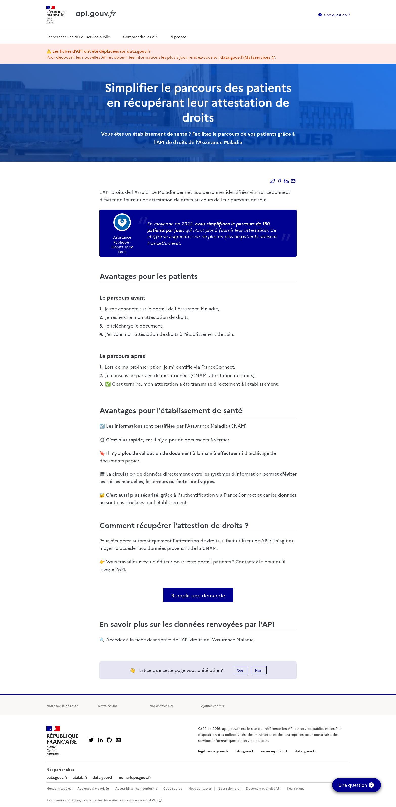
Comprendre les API (140, 36)
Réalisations (295, 788)
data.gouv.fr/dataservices (245, 57)
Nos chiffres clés (161, 705)
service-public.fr (275, 750)
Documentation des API (263, 788)
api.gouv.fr (231, 728)
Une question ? (337, 14)
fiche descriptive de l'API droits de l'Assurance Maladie (194, 639)
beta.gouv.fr (57, 777)
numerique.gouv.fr (135, 777)
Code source (172, 788)
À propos (178, 36)
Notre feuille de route (62, 705)
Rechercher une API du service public (78, 36)
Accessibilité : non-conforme (136, 788)
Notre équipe (108, 705)
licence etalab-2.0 (144, 800)
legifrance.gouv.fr (213, 750)
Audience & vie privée (93, 788)
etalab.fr (80, 777)
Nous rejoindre (228, 788)
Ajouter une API (212, 705)
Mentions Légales (58, 788)
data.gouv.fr (305, 750)
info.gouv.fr (245, 750)
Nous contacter (199, 788)
